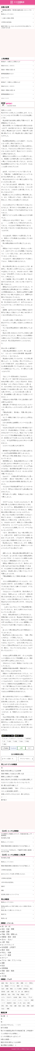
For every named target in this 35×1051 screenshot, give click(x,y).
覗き (7, 983)
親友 (20, 997)
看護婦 (6, 986)
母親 (12, 991)
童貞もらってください (7, 14)
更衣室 (3, 991)
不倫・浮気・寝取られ (9, 934)
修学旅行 (28, 738)
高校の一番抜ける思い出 (8, 69)
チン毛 (19, 1003)
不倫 (18, 994)
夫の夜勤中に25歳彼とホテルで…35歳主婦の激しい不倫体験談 (16, 834)
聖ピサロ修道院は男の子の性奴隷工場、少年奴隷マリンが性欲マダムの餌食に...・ (17, 1032)
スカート (26, 1000)
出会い (3, 1008)
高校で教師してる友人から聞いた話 (12, 773)
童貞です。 (4, 914)
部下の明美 (4, 1028)
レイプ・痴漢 (6, 955)
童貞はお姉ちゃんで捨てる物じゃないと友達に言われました (16, 907)
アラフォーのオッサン (26, 758)
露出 (18, 983)
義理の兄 (3, 994)
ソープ (3, 1003)
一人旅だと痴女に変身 (7, 18)
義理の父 (27, 991)
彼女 (5, 744)
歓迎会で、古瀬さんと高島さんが (10, 61)
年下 (27, 994)
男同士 (31, 983)
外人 (3, 973)
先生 (10, 741)
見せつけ (12, 983)
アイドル (12, 986)
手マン (3, 1000)
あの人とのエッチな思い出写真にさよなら (13, 874)
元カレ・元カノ (7, 939)
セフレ (3, 997)
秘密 (32, 1005)
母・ (2, 1022)
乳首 (11, 1005)
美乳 (7, 1005)
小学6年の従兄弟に (6, 22)
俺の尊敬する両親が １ (8, 1045)
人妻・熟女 (5, 942)
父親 (8, 991)
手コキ (30, 997)
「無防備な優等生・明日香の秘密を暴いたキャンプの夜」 (16, 10)
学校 (27, 741)
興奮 (28, 1005)
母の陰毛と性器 (5, 838)
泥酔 (3, 963)
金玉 (24, 1003)
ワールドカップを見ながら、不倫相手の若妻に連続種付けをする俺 (16, 850)
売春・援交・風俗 (8, 971)
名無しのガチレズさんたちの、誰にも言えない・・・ (15, 795)
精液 (32, 1000)
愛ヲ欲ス (4, 800)
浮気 (13, 994)
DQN (2, 988)
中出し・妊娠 (6, 952)
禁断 (8, 1008)
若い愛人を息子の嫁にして (9, 785)
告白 (21, 741)
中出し (25, 997)
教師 (18, 986)
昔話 (14, 1003)
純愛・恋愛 (20, 735)
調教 (22, 983)
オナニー (13, 738)
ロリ (26, 983)
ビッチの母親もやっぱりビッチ (11, 1036)
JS (22, 986)
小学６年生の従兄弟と (7, 882)
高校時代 (9, 1003)
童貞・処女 (5, 950)
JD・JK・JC (6, 926)
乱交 (3, 965)
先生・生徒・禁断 (8, 735)
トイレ (21, 738)
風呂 (31, 988)
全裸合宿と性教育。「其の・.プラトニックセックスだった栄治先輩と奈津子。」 (17, 790)
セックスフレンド (8, 945)
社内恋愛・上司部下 (9, 947)
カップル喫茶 (18, 988)
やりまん (27, 986)
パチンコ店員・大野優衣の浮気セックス (10, 758)
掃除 (2, 890)
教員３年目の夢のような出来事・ (11, 771)
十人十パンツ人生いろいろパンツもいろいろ (15, 782)
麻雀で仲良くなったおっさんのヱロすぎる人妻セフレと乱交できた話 (16, 27)
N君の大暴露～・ (6, 1039)
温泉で (3, 886)
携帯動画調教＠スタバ (7, 73)
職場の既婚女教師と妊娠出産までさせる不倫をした (15, 846)
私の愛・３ (4, 1016)
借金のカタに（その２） (8, 65)
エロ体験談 (22, 1049)
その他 (4, 976)
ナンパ (8, 1000)
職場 (11, 988)
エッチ (5, 738)
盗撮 (2, 983)
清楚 (7, 988)
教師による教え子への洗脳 (9, 776)
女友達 (15, 997)
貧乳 (28, 1003)
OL (2, 986)
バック (14, 1000)
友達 (16, 741)
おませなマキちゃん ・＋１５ (11, 1025)
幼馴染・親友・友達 (9, 937)
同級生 (22, 994)
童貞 (19, 1005)
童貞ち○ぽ (4, 918)
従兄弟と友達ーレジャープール (10, 894)
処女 (24, 1005)
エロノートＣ (5, 77)
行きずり (9, 997)
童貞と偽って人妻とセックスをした (11, 910)
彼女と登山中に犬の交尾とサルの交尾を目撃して (16, 779)
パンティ (20, 1000)
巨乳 (2, 1005)
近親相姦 (5, 968)
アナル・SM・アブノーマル (11, 960)
